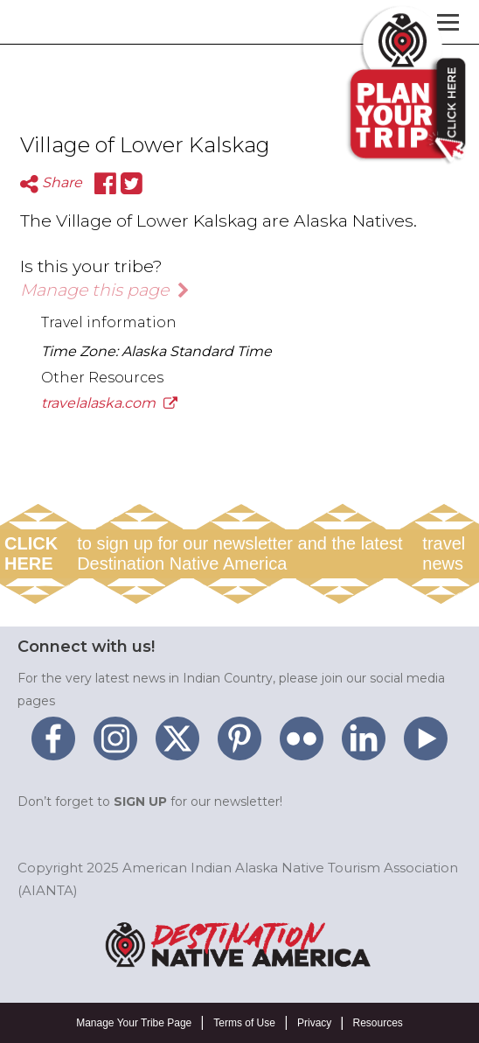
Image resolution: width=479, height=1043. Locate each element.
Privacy (314, 1023)
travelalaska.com (109, 403)
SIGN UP (140, 801)
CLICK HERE (31, 553)
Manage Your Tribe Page (133, 1023)
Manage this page (105, 289)
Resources (377, 1023)
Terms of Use (244, 1023)
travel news (443, 553)
